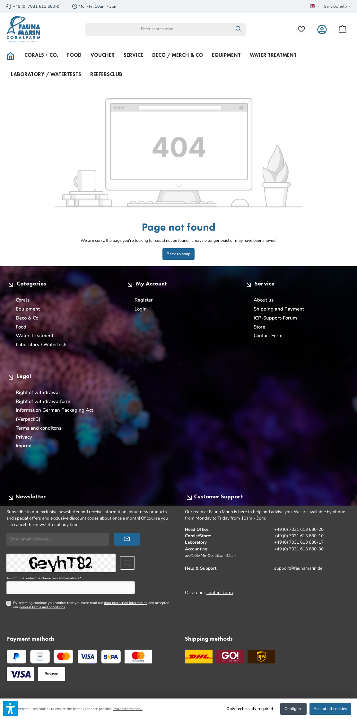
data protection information (125, 603)
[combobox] (158, 29)
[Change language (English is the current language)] (314, 7)
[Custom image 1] (138, 656)
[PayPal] (16, 656)
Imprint (24, 446)
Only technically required (249, 708)
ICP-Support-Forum (275, 318)
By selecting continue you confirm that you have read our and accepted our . (91, 605)
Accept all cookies (330, 708)
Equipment (28, 309)
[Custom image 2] (20, 674)
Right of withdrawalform (43, 401)
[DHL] (199, 656)
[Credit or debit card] (75, 656)
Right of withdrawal (38, 392)
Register (144, 300)
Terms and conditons (38, 428)
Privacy (24, 437)
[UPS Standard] (261, 656)
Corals (23, 300)
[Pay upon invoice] (40, 656)
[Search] (238, 29)
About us (264, 300)
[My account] (322, 29)
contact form (219, 592)
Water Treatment (34, 335)
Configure (293, 708)
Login (141, 309)
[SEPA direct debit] (111, 656)
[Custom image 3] (51, 674)
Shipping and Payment (279, 309)
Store (259, 327)
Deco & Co (27, 318)
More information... (128, 708)
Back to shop (178, 254)
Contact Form (268, 335)
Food (21, 327)
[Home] (13, 55)
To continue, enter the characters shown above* (43, 578)
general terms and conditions (42, 607)
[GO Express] (230, 656)
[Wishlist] (301, 29)
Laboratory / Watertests (41, 344)
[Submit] (127, 539)
